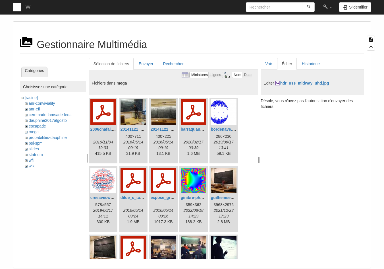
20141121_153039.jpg (171, 129)
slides (34, 149)
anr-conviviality (42, 103)
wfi (31, 160)
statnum (36, 154)
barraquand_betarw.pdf (203, 129)
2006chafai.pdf (104, 129)
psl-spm (36, 143)
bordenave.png (225, 129)
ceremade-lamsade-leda (50, 114)
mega (34, 132)
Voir (268, 63)
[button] (327, 7)
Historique (311, 63)
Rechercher (173, 63)
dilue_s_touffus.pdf (139, 197)
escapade (37, 126)
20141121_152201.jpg (141, 129)
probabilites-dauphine (48, 137)
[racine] (31, 97)
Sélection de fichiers (111, 63)
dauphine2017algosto (48, 120)
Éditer (287, 63)
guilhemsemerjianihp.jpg (234, 197)
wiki (32, 166)
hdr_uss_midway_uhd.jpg (304, 83)
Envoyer (146, 63)
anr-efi (34, 109)
